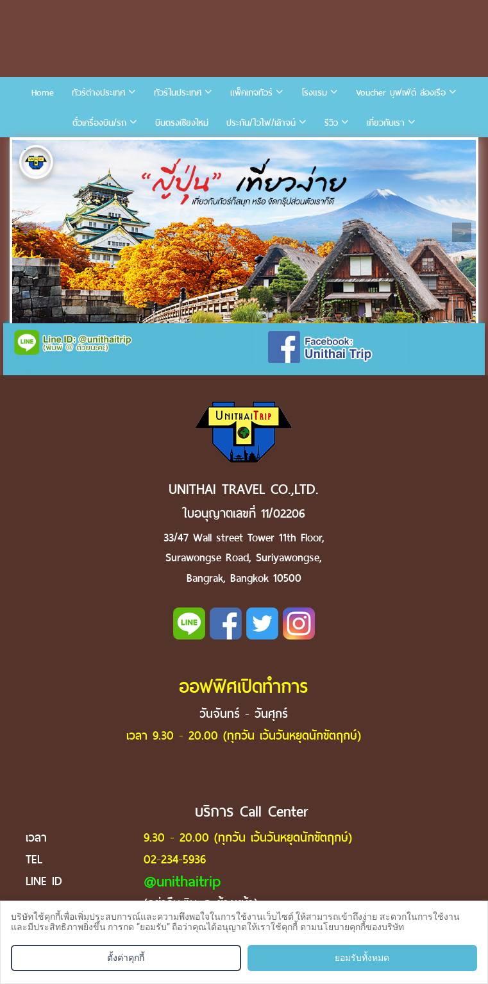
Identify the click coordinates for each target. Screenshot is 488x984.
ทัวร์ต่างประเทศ (98, 92)
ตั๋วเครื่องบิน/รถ (99, 122)
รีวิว (331, 122)
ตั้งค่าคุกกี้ (125, 958)
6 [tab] (121, 149)
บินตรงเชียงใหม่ (181, 122)
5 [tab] (102, 149)
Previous (26, 232)
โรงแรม (314, 92)
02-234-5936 (175, 859)
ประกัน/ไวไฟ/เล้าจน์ (261, 122)
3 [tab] (63, 149)
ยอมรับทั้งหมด (362, 958)
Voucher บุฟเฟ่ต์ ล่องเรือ (401, 92)
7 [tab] (140, 149)
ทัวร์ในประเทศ (177, 92)
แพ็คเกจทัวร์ (251, 92)
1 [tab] (25, 149)
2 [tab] (44, 149)
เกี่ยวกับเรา (386, 122)
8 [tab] (159, 149)
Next (461, 232)
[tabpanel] (244, 232)
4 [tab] (82, 149)
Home (42, 92)
